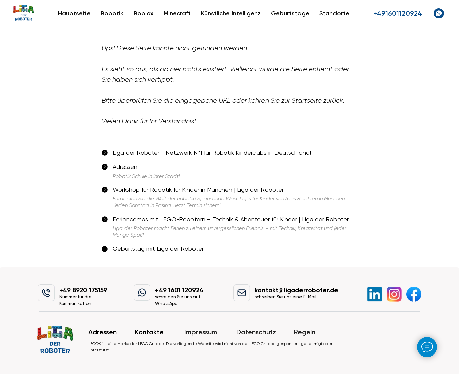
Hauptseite (74, 13)
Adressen (102, 332)
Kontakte (149, 332)
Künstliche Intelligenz (231, 13)
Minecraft (177, 13)
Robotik (112, 13)
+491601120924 (397, 13)
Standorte (334, 13)
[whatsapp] (439, 13)
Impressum (200, 332)
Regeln (304, 332)
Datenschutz (256, 332)
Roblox (143, 13)
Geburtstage (290, 13)
